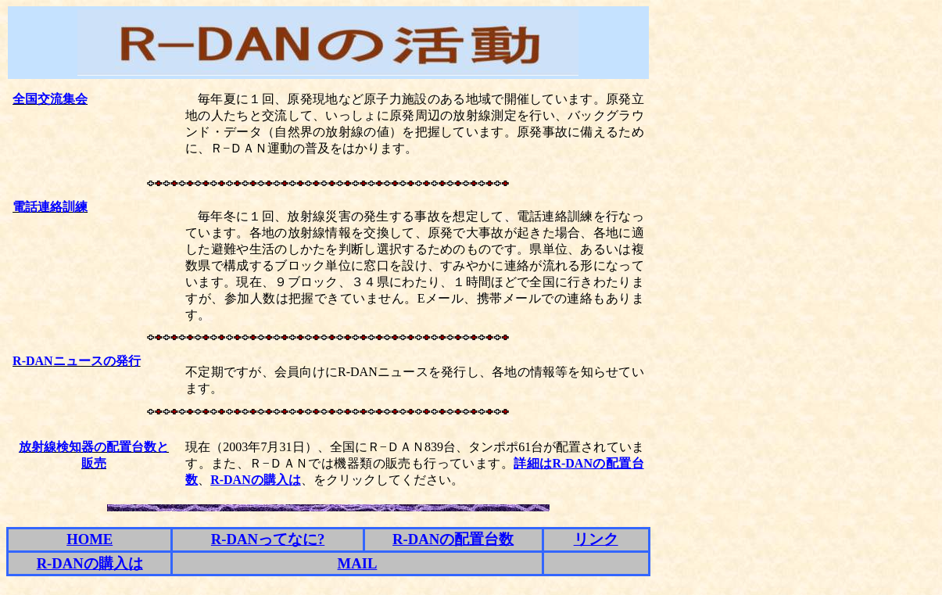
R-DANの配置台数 (453, 539)
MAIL (358, 563)
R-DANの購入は (255, 479)
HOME (89, 539)
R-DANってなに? (267, 539)
